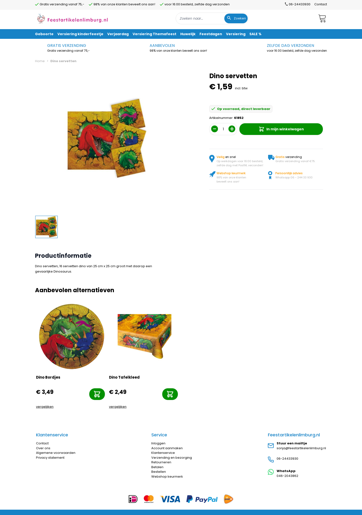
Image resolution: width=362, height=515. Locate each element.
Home (40, 61)
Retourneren (161, 462)
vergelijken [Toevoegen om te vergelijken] (45, 406)
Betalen (157, 467)
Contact (320, 4)
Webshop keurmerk (167, 476)
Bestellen (158, 471)
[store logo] (72, 18)
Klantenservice (163, 452)
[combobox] (212, 18)
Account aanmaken (167, 448)
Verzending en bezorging (171, 457)
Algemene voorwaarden (55, 452)
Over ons (43, 448)
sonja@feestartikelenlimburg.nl (301, 448)
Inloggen (158, 443)
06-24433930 (287, 458)
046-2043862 (287, 475)
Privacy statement (50, 457)
